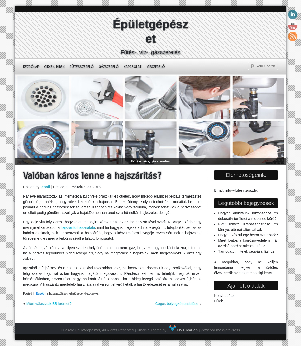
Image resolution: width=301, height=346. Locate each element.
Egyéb (40, 293)
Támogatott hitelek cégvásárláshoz (246, 251)
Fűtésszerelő (82, 66)
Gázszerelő (109, 66)
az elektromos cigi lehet (253, 273)
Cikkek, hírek (54, 66)
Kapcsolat (133, 66)
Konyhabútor (224, 295)
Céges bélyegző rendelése (176, 304)
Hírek (218, 301)
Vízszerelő (156, 66)
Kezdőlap (31, 66)
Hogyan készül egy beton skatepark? (248, 235)
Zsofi (45, 187)
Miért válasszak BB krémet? (49, 304)
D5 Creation (183, 330)
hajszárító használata (78, 227)
